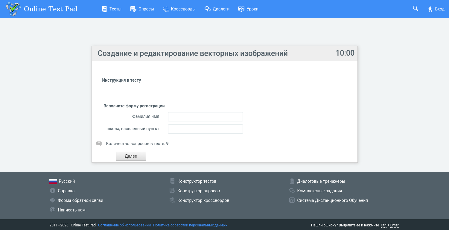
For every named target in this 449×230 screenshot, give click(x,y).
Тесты (111, 9)
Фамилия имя (145, 116)
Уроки (248, 9)
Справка (66, 190)
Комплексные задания (319, 190)
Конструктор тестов (197, 181)
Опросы (142, 9)
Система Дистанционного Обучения (332, 200)
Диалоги (217, 9)
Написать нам (72, 210)
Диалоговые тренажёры (321, 181)
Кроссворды (179, 9)
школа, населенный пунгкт (132, 128)
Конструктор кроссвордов (203, 200)
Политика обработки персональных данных (190, 225)
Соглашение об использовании (124, 225)
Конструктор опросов (199, 190)
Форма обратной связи (81, 200)
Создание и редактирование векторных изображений (193, 53)
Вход (436, 9)
